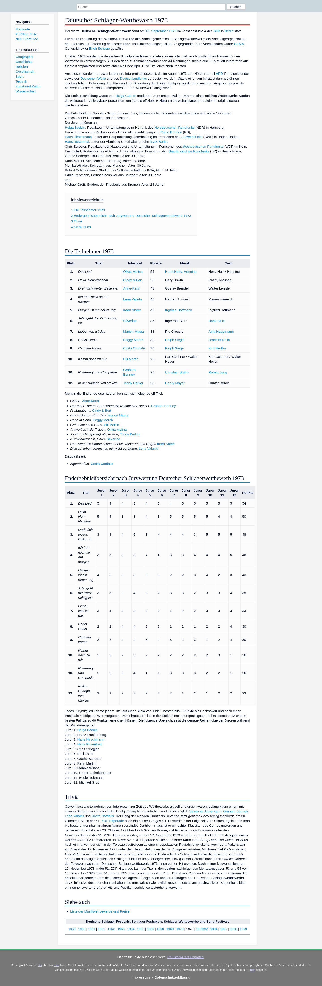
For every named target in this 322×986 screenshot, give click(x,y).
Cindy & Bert (132, 280)
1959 (72, 929)
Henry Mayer (175, 383)
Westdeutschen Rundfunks (203, 146)
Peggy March (133, 340)
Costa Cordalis (134, 348)
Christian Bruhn (177, 372)
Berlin (229, 31)
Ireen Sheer (132, 310)
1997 (223, 929)
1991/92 (202, 929)
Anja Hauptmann (221, 331)
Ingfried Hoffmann (178, 310)
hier (40, 965)
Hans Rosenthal (77, 141)
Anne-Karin (131, 288)
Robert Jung (217, 372)
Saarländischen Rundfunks (189, 151)
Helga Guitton (125, 96)
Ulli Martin (130, 359)
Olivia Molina (133, 271)
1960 (81, 929)
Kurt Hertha (217, 348)
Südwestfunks (192, 137)
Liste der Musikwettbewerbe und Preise (99, 911)
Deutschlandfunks (133, 78)
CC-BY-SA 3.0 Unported (185, 957)
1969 (170, 929)
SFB (217, 31)
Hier (56, 965)
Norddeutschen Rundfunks (174, 127)
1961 (91, 929)
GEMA (239, 44)
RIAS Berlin (158, 141)
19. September (157, 31)
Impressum (141, 977)
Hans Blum (216, 321)
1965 (140, 929)
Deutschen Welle (93, 78)
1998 (233, 929)
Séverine (130, 321)
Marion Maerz (133, 331)
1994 (213, 929)
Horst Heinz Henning (181, 271)
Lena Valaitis (132, 299)
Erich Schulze (99, 48)
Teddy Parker (133, 383)
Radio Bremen (171, 132)
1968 (160, 929)
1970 (179, 929)
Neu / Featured (26, 39)
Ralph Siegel (174, 340)
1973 (172, 31)
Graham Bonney (163, 406)
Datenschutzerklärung (173, 977)
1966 (150, 929)
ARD (219, 73)
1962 (111, 929)
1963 (121, 929)
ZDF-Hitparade (113, 821)
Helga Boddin (75, 127)
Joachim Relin (219, 340)
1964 (130, 929)
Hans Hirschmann (78, 137)
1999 (243, 929)
